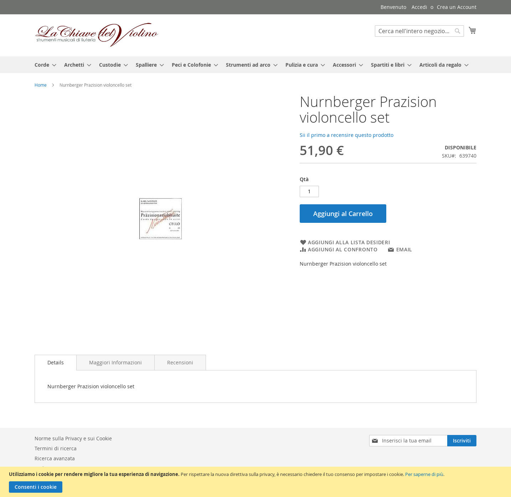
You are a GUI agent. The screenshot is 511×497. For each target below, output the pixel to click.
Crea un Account (456, 7)
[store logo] (97, 34)
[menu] (255, 64)
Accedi (419, 7)
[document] (256, 482)
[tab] (56, 362)
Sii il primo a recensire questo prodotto (346, 135)
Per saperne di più (424, 474)
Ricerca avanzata (55, 458)
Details (55, 362)
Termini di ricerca (56, 448)
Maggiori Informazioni (115, 362)
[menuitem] (43, 64)
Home (41, 85)
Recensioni (180, 362)
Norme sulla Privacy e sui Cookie (73, 438)
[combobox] (419, 31)
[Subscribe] (461, 440)
